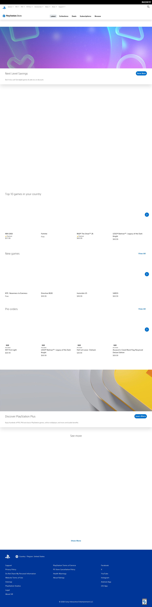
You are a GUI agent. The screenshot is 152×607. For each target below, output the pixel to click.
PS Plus (29, 7)
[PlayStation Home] (4, 6)
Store (53, 7)
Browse (98, 14)
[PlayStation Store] (12, 13)
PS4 (22, 7)
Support (61, 7)
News (47, 7)
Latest (53, 14)
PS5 (16, 7)
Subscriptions (85, 14)
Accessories (38, 7)
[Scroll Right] (147, 212)
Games (10, 7)
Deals (74, 14)
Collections (63, 14)
